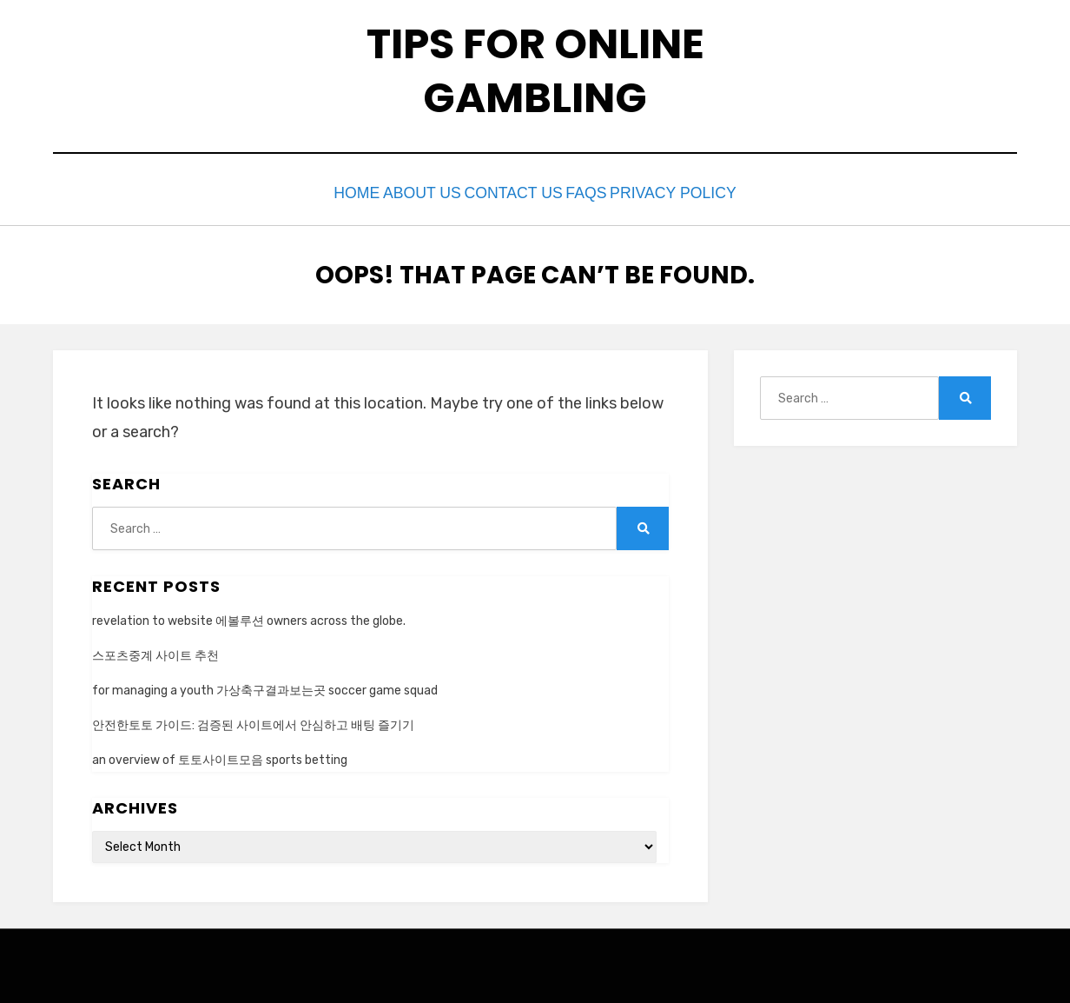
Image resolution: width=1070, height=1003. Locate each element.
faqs (607, 192)
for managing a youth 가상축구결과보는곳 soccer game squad (265, 686)
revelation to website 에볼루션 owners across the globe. (249, 616)
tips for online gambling (535, 71)
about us (406, 192)
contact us (514, 192)
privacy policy (711, 192)
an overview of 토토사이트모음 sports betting (219, 756)
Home (323, 192)
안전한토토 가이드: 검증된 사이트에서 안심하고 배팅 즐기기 (253, 721)
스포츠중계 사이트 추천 (155, 651)
